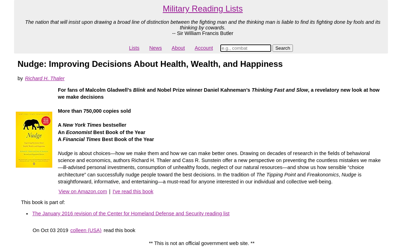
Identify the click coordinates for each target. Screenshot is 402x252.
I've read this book (133, 191)
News (155, 48)
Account (204, 48)
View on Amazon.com (83, 191)
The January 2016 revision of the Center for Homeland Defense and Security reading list (130, 213)
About (178, 48)
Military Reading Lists (203, 8)
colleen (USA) (86, 230)
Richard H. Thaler (45, 78)
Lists (134, 48)
